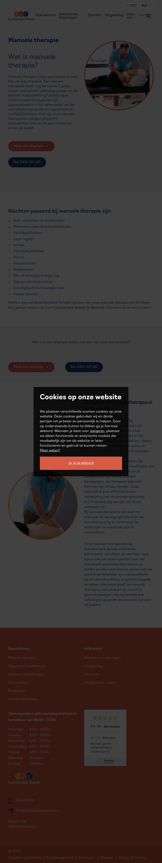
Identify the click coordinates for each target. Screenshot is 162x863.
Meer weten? (50, 450)
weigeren (97, 431)
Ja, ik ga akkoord (81, 463)
